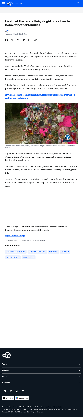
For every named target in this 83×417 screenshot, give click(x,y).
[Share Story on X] (12, 40)
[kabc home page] (6, 355)
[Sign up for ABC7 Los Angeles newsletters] (23, 391)
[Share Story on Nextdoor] (24, 40)
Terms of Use (27, 409)
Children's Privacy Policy (54, 407)
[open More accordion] (41, 377)
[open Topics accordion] (41, 364)
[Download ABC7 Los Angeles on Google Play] (22, 398)
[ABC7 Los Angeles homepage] (10, 4)
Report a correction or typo (15, 235)
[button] (3, 3)
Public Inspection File (56, 409)
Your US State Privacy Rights (11, 409)
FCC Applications (71, 409)
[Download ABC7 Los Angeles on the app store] (8, 398)
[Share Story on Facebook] (6, 40)
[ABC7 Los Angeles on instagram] (16, 391)
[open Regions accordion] (41, 370)
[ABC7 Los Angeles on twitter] (10, 391)
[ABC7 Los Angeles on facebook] (4, 391)
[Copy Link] (35, 40)
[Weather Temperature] (70, 3)
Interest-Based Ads (40, 409)
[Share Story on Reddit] (18, 40)
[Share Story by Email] (30, 40)
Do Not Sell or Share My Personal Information (29, 407)
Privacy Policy (6, 407)
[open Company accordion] (41, 383)
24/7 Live (18, 3)
